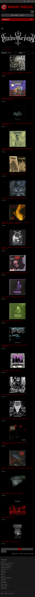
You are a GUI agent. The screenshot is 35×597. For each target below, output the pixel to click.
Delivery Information (7, 563)
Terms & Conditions (6, 566)
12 (13, 549)
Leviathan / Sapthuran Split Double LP (14, 198)
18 (31, 549)
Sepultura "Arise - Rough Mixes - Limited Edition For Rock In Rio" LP (15, 223)
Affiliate (3, 579)
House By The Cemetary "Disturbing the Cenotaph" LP (14, 443)
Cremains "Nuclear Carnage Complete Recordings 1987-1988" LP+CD (17, 149)
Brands (3, 576)
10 (7, 549)
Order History (5, 585)
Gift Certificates (6, 577)
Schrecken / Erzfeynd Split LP (11, 370)
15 (22, 549)
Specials (3, 580)
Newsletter (4, 588)
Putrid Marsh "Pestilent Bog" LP (12, 321)
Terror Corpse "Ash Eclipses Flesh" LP (14, 394)
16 (25, 549)
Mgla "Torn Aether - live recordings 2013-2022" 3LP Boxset (17, 124)
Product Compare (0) (7, 49)
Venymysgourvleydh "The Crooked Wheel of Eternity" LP (15, 346)
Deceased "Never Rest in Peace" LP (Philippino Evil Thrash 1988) (17, 98)
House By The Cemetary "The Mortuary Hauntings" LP (17, 469)
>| (4, 551)
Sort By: (4, 52)
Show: (20, 52)
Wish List (3, 587)
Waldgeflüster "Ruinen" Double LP (12, 493)
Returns (3, 571)
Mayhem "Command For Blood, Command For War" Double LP (16, 248)
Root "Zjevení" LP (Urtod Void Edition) (15, 273)
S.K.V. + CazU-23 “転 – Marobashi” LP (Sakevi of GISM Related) (16, 73)
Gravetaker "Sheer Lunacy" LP (11, 541)
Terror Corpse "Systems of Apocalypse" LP (15, 418)
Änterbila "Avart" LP (8, 517)
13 (16, 549)
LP (6, 23)
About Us (3, 561)
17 (28, 549)
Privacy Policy (5, 564)
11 (10, 549)
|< (2, 549)
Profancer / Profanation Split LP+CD (14, 174)
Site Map (3, 572)
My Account (4, 584)
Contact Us (4, 569)
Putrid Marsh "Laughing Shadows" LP (13, 297)
